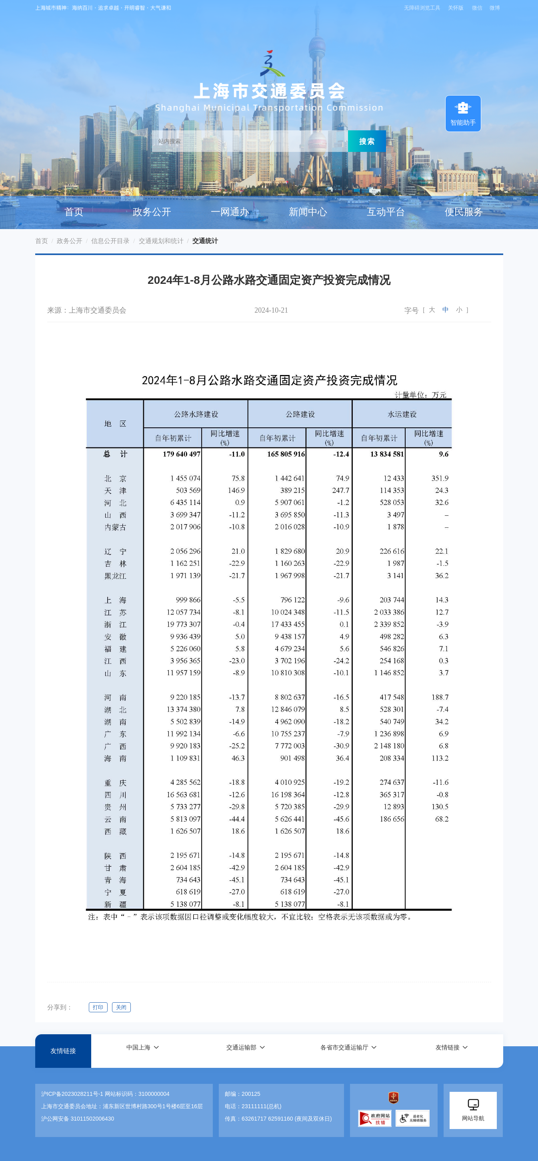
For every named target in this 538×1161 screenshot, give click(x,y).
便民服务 (464, 212)
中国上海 (138, 1050)
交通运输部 (241, 1050)
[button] (142, 1050)
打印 (98, 1007)
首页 (74, 212)
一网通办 (230, 212)
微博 (495, 8)
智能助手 (463, 113)
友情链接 (63, 1050)
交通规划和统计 (161, 240)
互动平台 (386, 212)
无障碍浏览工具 (420, 8)
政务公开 (152, 212)
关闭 (123, 1007)
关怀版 (455, 8)
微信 (477, 8)
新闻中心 (308, 212)
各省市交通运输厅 (344, 1050)
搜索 (367, 141)
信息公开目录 (110, 240)
